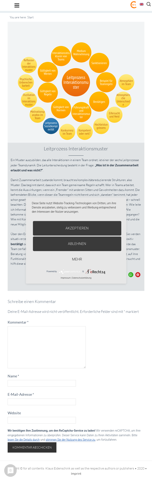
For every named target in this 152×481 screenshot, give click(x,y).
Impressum (66, 278)
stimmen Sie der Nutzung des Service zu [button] (70, 439)
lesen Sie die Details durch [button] (24, 439)
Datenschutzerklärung (81, 278)
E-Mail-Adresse (21, 394)
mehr (77, 259)
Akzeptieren (77, 228)
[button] (130, 274)
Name (13, 376)
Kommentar (18, 322)
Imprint (76, 474)
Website (14, 413)
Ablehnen (77, 244)
